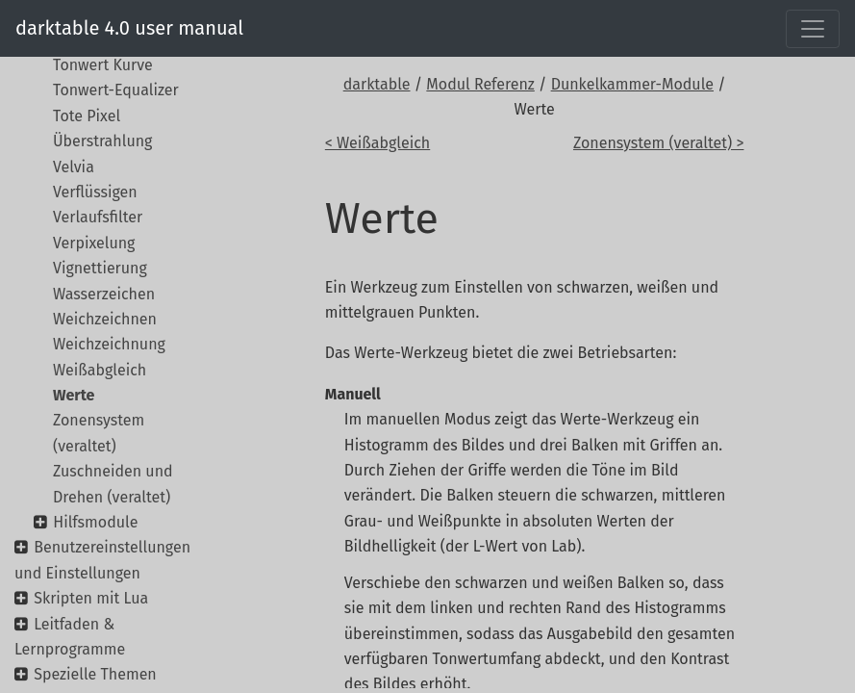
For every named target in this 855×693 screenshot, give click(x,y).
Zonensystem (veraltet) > (658, 143)
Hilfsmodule (95, 522)
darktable (377, 84)
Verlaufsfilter (97, 217)
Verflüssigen (95, 192)
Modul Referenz (480, 84)
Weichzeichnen (105, 319)
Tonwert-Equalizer (116, 90)
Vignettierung (100, 268)
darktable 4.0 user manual (129, 27)
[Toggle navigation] (813, 29)
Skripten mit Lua (91, 598)
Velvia (73, 167)
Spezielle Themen (95, 674)
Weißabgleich (99, 370)
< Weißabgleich (377, 143)
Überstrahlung (102, 141)
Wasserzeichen (104, 294)
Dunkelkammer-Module (632, 84)
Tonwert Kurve (103, 65)
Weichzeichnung (109, 344)
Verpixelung (94, 243)
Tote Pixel (86, 116)
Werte (73, 395)
